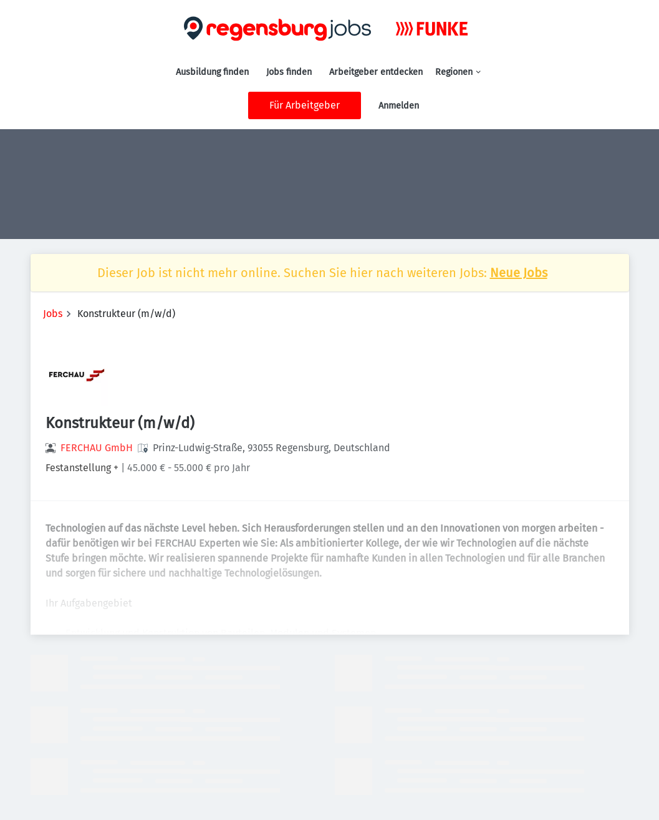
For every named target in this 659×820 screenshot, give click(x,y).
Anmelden (398, 105)
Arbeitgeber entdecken (376, 72)
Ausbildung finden (212, 72)
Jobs (52, 314)
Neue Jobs (518, 272)
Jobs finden (289, 72)
